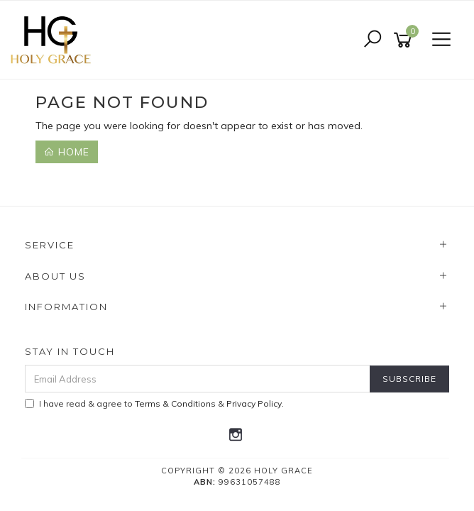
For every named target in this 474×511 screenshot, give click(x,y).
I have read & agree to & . (154, 403)
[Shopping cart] (405, 40)
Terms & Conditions (175, 403)
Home (66, 151)
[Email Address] (197, 378)
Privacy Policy (254, 403)
